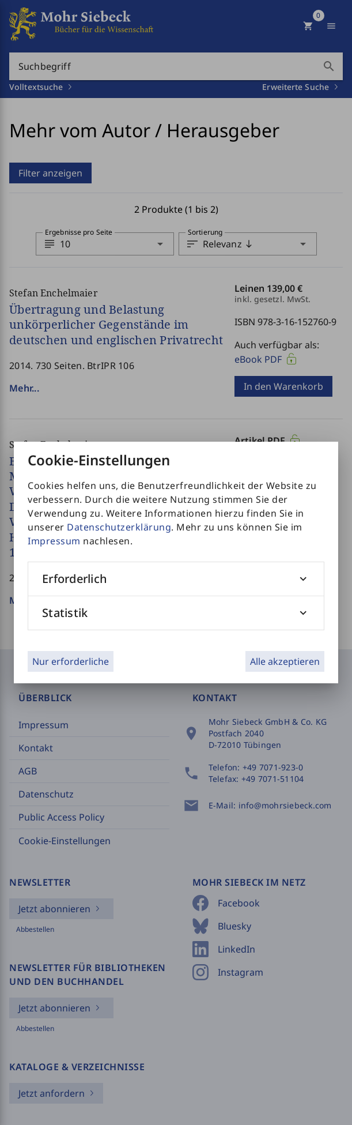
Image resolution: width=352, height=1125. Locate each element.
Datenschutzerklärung (119, 527)
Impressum (54, 541)
